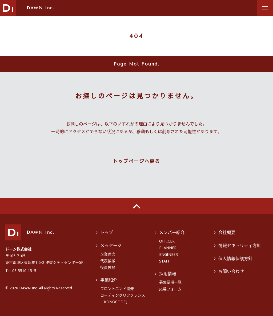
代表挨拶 (107, 260)
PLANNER (167, 247)
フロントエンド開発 (117, 288)
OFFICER (167, 241)
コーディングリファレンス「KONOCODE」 (122, 298)
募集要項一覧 (170, 282)
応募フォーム (170, 289)
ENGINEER (168, 254)
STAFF (164, 261)
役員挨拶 (107, 267)
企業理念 (107, 254)
